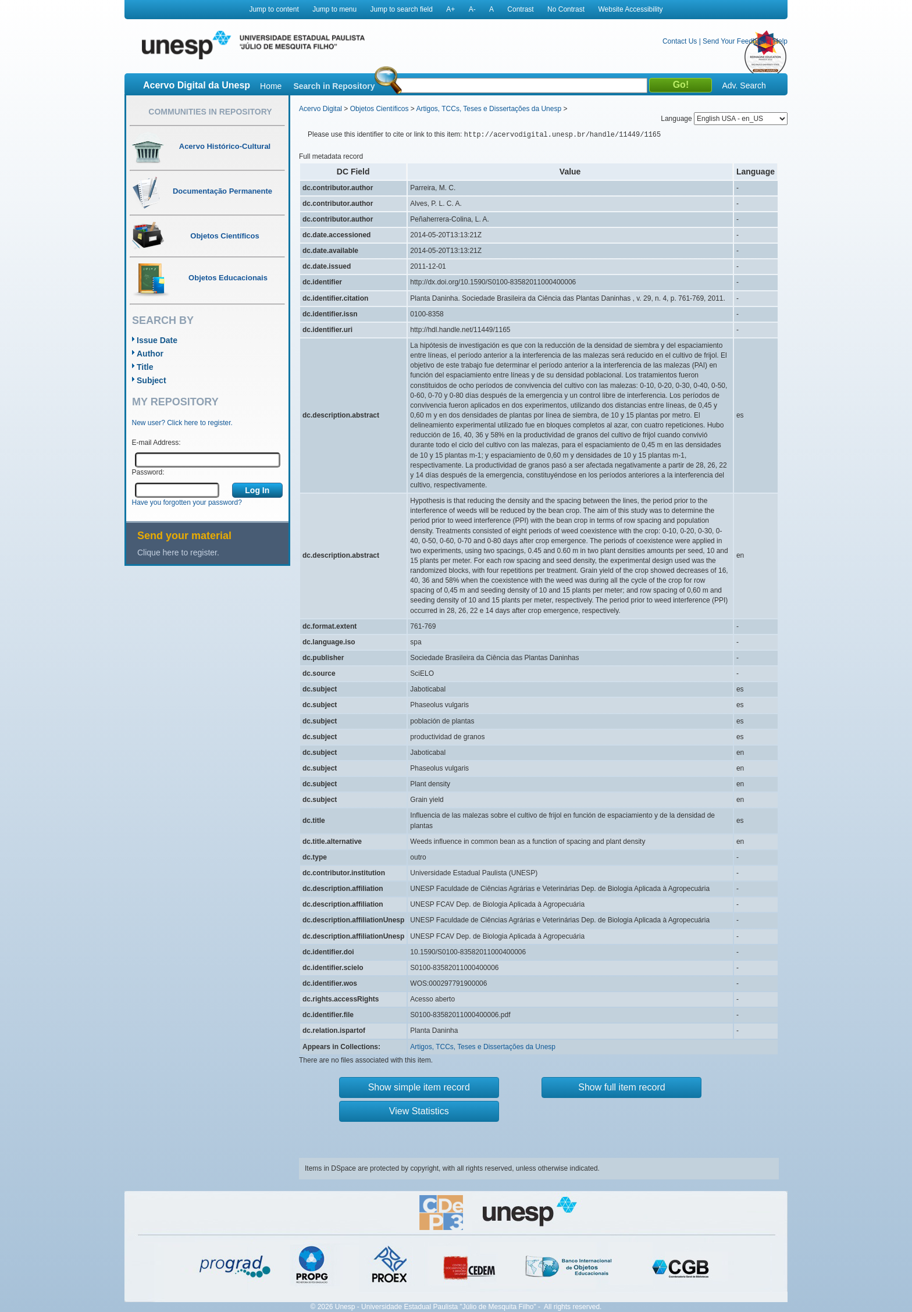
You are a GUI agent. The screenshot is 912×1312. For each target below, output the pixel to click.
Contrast (520, 9)
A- (472, 9)
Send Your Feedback (735, 41)
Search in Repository (334, 86)
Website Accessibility (630, 9)
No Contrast (566, 9)
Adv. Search (743, 85)
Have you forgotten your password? (187, 502)
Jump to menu (334, 9)
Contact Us (679, 41)
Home (271, 86)
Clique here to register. (178, 552)
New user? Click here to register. (182, 423)
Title (145, 367)
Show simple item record (419, 1087)
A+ (450, 9)
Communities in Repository (210, 111)
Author (150, 353)
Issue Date (157, 340)
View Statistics (419, 1111)
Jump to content (273, 9)
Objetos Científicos (379, 109)
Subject (151, 380)
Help (780, 41)
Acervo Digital (320, 109)
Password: (148, 472)
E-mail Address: (156, 442)
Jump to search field (401, 9)
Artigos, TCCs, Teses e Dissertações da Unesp (488, 109)
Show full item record (621, 1087)
